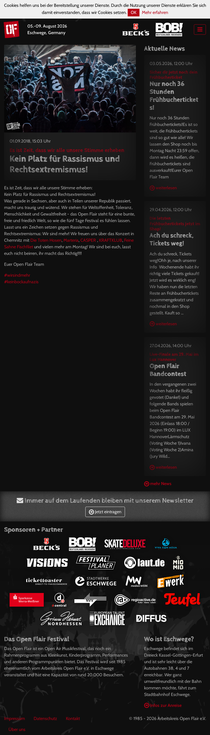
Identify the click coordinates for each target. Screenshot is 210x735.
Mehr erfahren (155, 12)
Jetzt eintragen (105, 511)
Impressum (14, 718)
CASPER (88, 240)
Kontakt (73, 718)
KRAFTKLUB (110, 240)
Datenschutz (45, 718)
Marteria (70, 240)
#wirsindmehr (17, 275)
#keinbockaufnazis (21, 281)
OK (133, 12)
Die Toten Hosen (46, 240)
